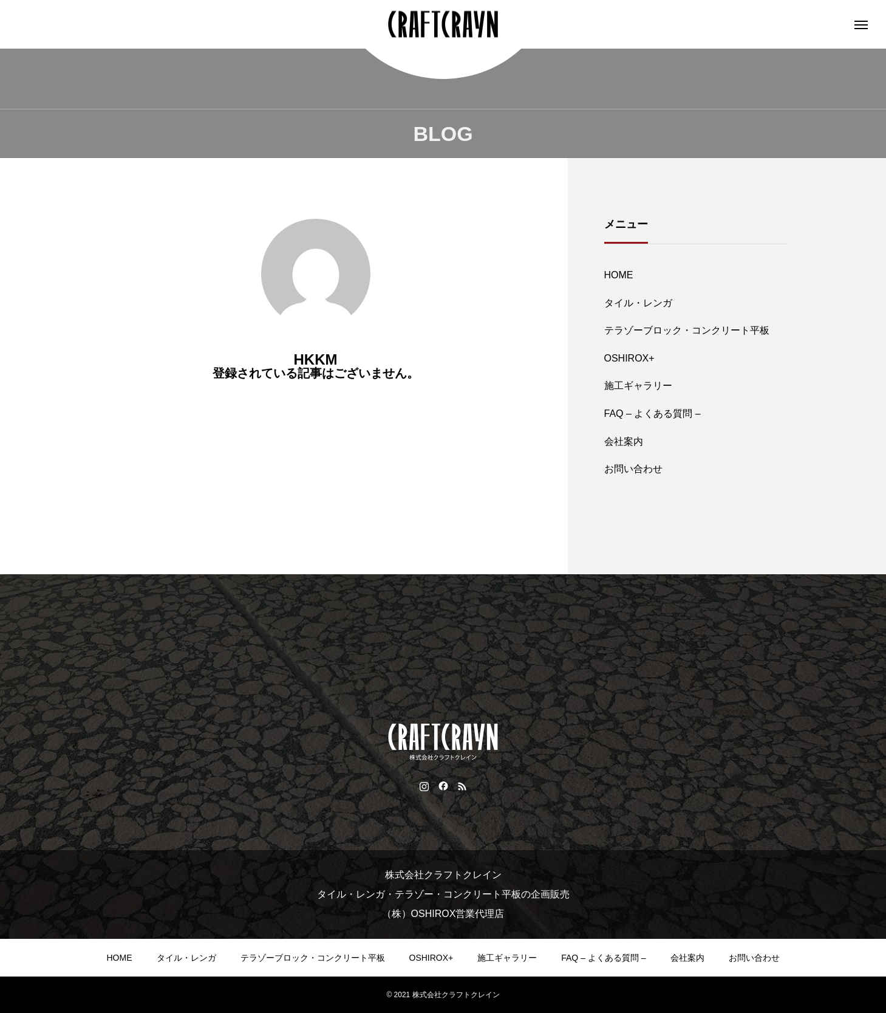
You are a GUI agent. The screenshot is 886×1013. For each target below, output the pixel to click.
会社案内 (623, 441)
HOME (618, 275)
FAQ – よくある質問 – (652, 413)
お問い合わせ (633, 469)
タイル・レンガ (638, 303)
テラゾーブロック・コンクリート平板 (686, 330)
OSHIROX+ (629, 358)
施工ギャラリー (638, 385)
